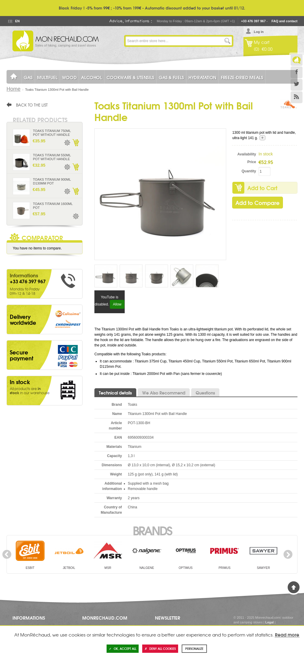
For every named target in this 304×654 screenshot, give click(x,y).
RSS (297, 97)
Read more (287, 634)
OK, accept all (122, 648)
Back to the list (32, 104)
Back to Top (293, 587)
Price (251, 162)
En (17, 21)
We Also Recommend (163, 392)
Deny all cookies (160, 648)
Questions (205, 392)
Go (227, 40)
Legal (269, 622)
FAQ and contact (284, 21)
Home (13, 89)
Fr (10, 21)
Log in (259, 32)
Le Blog (297, 60)
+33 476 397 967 (253, 21)
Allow (117, 304)
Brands (152, 530)
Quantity (249, 171)
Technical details (115, 392)
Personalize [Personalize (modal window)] (194, 648)
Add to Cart (262, 188)
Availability (247, 154)
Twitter (297, 85)
